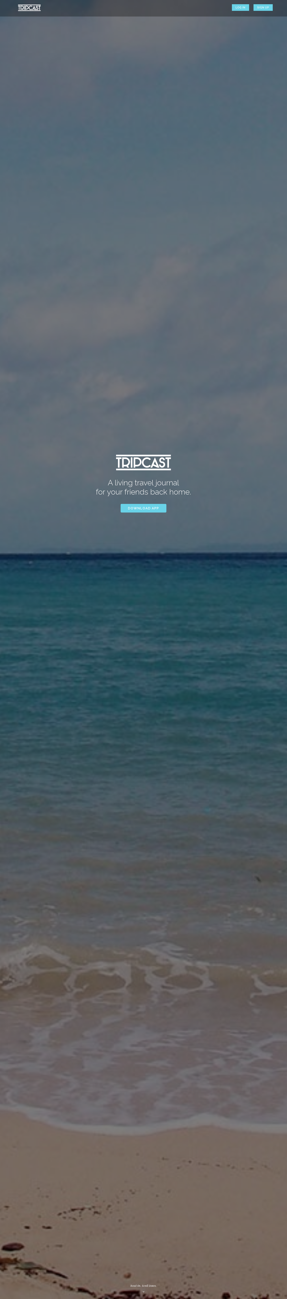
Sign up (263, 7)
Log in (240, 7)
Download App (143, 508)
